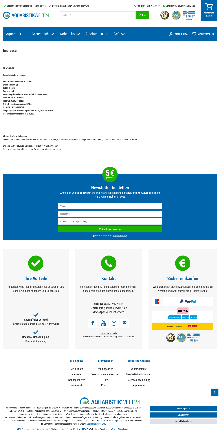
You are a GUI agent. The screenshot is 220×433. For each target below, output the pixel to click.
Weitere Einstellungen (120, 429)
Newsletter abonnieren (110, 229)
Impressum (138, 385)
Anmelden (76, 374)
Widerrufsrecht (139, 368)
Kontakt (105, 385)
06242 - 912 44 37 (152, 5)
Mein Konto (77, 368)
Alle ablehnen (183, 415)
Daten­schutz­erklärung (96, 424)
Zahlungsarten (105, 368)
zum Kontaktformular (108, 333)
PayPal (90, 429)
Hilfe (105, 379)
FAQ (116, 34)
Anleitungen (94, 34)
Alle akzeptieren (183, 408)
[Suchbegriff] (98, 15)
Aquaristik (13, 34)
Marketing (55, 429)
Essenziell (26, 429)
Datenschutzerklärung (138, 379)
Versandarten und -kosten (105, 374)
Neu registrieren (76, 379)
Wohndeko (67, 34)
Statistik (40, 429)
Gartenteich (40, 34)
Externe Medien (73, 429)
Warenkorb (76, 385)
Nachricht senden (114, 312)
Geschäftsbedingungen (138, 374)
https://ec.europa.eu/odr (127, 139)
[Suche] (142, 15)
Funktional (104, 429)
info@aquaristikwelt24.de (183, 5)
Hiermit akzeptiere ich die (111, 236)
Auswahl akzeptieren (183, 421)
